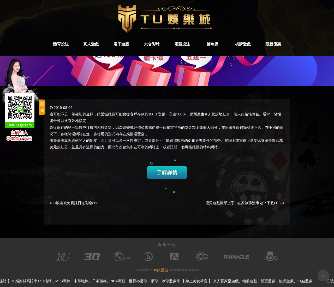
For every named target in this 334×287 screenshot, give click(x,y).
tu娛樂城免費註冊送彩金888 (74, 203)
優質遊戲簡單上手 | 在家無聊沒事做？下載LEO (244, 203)
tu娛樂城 (161, 270)
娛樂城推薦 (106, 114)
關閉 (42, 107)
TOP (323, 275)
